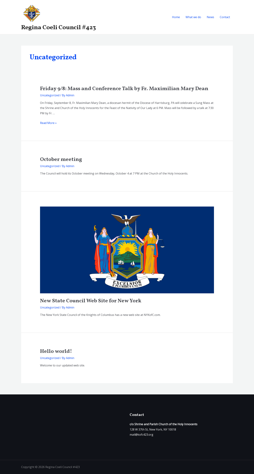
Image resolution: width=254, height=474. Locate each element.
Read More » (48, 123)
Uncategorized (49, 95)
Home (176, 17)
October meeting (61, 159)
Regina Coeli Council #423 (58, 27)
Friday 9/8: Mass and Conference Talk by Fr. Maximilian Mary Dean (124, 88)
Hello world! (56, 351)
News (210, 17)
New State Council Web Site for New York (90, 301)
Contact (225, 17)
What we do (193, 17)
